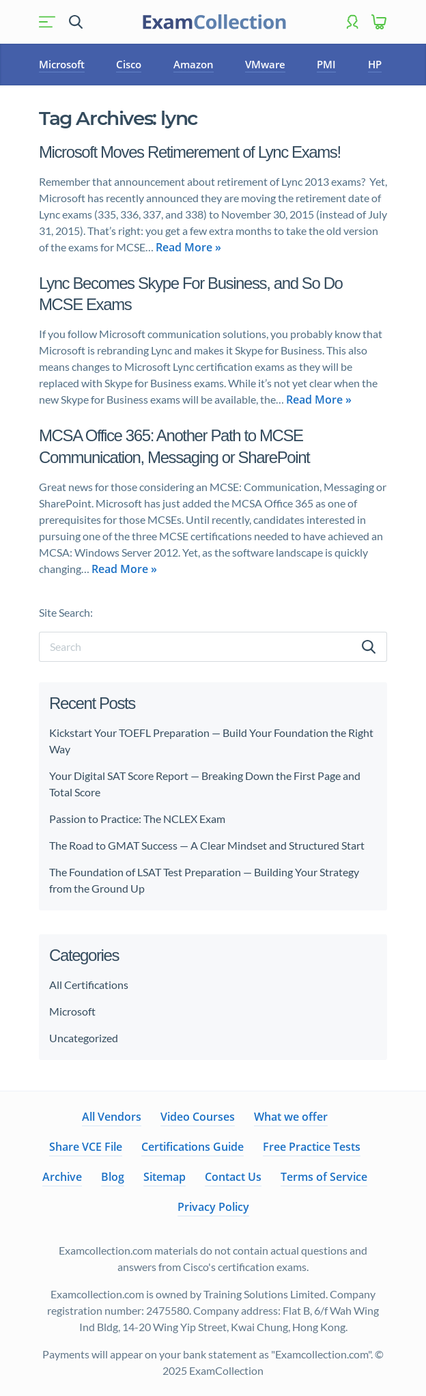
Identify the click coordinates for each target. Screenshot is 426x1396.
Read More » (188, 247)
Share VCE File (85, 1146)
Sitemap (164, 1176)
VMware (265, 64)
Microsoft (62, 64)
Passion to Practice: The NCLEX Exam (138, 818)
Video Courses (197, 1116)
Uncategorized (83, 1037)
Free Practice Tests (311, 1146)
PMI (326, 64)
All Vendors (111, 1116)
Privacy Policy (213, 1206)
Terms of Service (324, 1176)
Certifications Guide (192, 1146)
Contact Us (233, 1176)
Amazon (193, 64)
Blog (112, 1176)
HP (375, 64)
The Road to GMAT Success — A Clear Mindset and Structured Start (207, 845)
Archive (62, 1176)
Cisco (128, 64)
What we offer (291, 1116)
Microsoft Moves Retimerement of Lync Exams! (190, 152)
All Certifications (88, 984)
